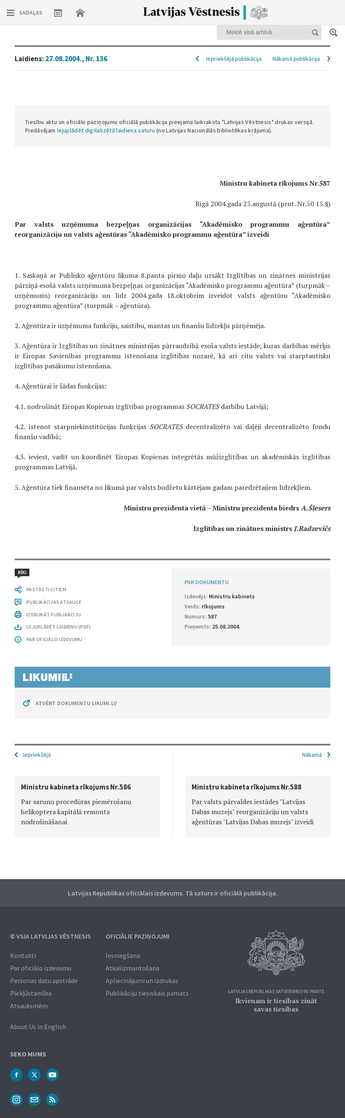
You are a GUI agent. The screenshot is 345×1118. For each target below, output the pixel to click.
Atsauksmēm (29, 1006)
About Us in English (38, 1026)
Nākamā (312, 754)
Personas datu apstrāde (44, 980)
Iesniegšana (123, 955)
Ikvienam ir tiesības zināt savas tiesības (276, 1004)
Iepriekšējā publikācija (234, 58)
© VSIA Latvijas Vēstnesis (50, 936)
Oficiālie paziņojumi (137, 936)
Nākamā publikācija (296, 58)
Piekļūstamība (31, 993)
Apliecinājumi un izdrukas (142, 980)
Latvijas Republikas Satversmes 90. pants (276, 991)
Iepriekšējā (37, 754)
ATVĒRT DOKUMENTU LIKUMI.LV (76, 703)
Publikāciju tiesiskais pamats (147, 993)
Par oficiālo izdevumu (40, 968)
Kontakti (23, 955)
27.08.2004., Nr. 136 (76, 58)
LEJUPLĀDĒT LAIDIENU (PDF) (58, 627)
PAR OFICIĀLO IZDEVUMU (54, 639)
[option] (87, 806)
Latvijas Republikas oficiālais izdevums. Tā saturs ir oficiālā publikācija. (173, 893)
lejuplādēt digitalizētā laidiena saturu (106, 130)
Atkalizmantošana (132, 968)
